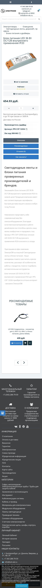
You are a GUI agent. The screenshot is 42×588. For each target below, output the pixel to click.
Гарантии (6, 446)
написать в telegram (26, 10)
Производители (9, 473)
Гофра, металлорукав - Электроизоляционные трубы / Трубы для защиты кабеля (20, 486)
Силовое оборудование (12, 518)
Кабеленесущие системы (13, 498)
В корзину (16, 343)
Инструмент (7, 495)
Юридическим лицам (11, 459)
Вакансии (6, 443)
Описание (21, 140)
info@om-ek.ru (26, 15)
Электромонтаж (9, 449)
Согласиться (22, 586)
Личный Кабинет (9, 535)
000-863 (16, 133)
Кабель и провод (9, 502)
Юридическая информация (14, 456)
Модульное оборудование (13, 508)
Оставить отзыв (22, 94)
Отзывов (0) (21, 151)
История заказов (9, 538)
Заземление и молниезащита (15, 492)
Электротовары (10, 26)
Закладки (6, 542)
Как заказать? (21, 157)
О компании (7, 436)
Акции (5, 476)
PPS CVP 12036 (20, 129)
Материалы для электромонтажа (16, 505)
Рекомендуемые (21, 146)
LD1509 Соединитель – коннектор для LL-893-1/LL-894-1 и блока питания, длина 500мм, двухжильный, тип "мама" (21, 331)
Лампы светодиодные (11, 512)
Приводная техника (10, 515)
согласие (17, 576)
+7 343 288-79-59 (10, 558)
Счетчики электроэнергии (13, 522)
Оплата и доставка (10, 439)
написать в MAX (27, 13)
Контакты (6, 466)
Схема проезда (8, 453)
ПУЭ (4, 463)
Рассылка (6, 545)
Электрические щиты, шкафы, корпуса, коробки (19, 526)
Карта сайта (7, 469)
